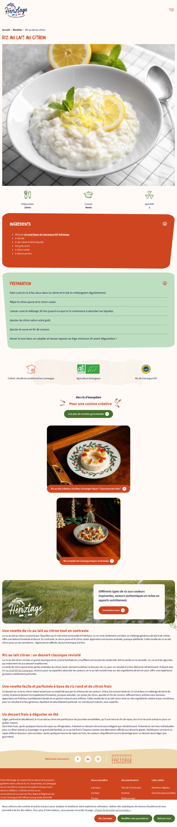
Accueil (6, 30)
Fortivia (125, 793)
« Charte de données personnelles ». (112, 810)
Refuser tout (164, 818)
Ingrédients (20, 224)
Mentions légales (161, 787)
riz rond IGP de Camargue (19, 670)
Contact (95, 793)
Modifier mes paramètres (134, 818)
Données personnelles (164, 793)
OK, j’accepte (105, 818)
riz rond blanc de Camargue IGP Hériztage (46, 234)
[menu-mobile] (171, 10)
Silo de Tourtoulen (131, 787)
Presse (94, 798)
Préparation (20, 283)
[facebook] (78, 759)
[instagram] (98, 759)
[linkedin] (88, 759)
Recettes (17, 30)
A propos (96, 787)
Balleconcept (128, 798)
